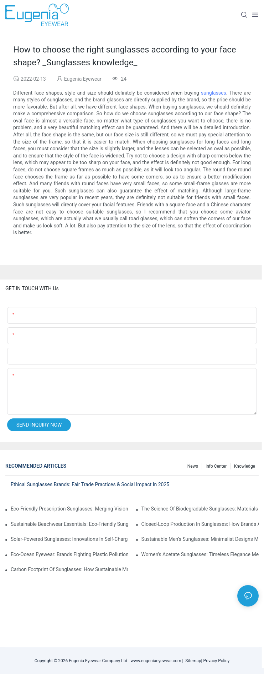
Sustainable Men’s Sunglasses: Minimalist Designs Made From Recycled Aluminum (200, 539)
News (192, 466)
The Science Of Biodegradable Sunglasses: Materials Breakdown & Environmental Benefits (200, 509)
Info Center (216, 466)
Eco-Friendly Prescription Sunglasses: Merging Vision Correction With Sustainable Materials (69, 509)
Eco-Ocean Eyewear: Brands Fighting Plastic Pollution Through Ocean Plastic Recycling (69, 554)
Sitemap (192, 660)
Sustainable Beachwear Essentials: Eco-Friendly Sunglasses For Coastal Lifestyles (69, 524)
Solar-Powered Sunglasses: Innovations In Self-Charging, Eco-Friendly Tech (69, 539)
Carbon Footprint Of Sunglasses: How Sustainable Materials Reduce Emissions (69, 569)
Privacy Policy (216, 660)
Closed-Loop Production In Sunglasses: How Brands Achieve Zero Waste (200, 524)
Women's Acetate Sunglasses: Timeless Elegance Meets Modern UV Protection (200, 554)
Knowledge (244, 466)
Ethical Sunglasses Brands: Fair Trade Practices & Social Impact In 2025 (90, 484)
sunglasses (213, 93)
